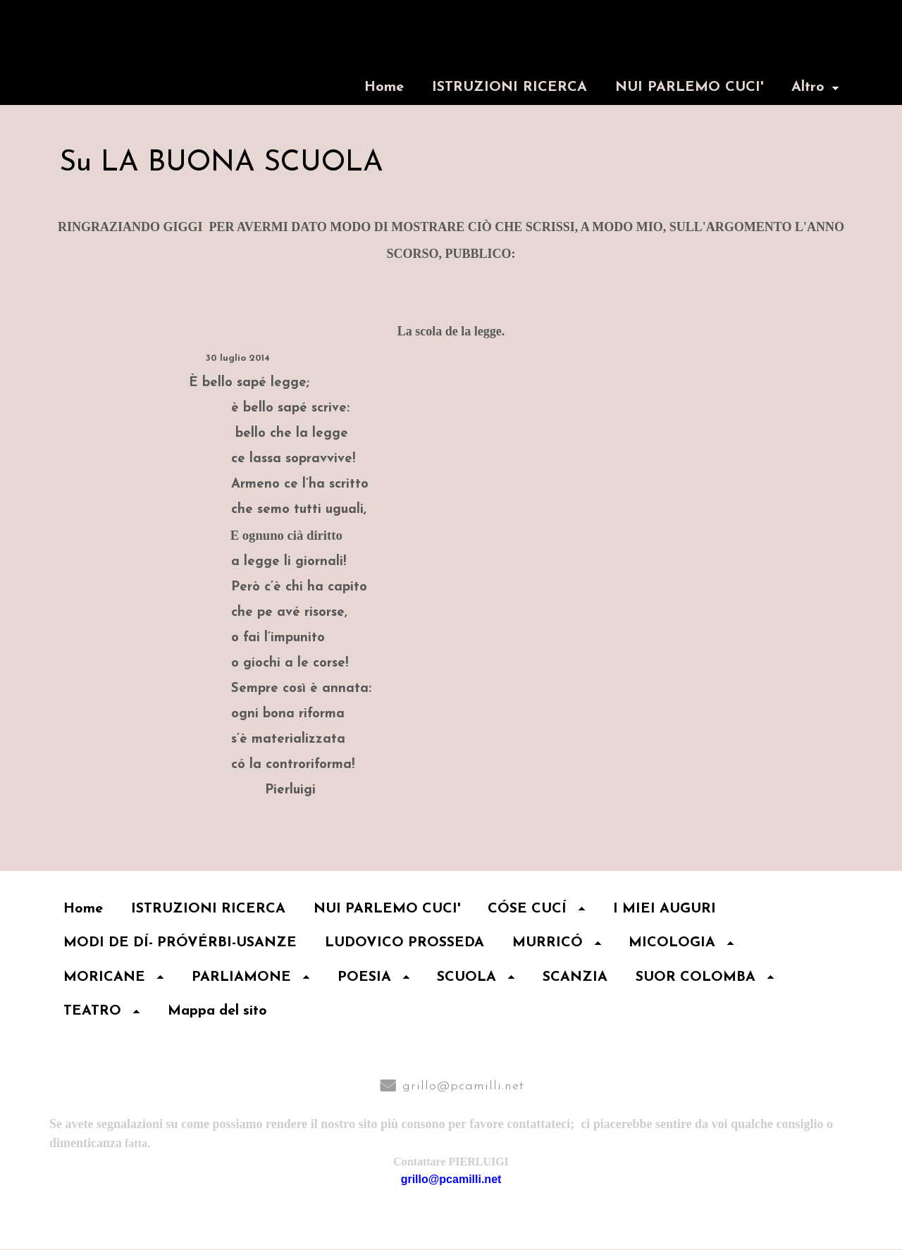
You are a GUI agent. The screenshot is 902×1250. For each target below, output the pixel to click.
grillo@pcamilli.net (463, 1087)
